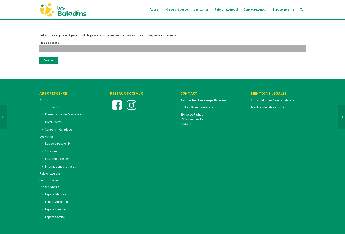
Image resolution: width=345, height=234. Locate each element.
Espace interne (49, 187)
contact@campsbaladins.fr (198, 107)
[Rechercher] (301, 9)
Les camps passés (57, 158)
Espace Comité (55, 217)
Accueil (44, 100)
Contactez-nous (50, 180)
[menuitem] (155, 9)
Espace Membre (56, 194)
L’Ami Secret (53, 121)
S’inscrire (51, 151)
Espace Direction (56, 209)
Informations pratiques (60, 166)
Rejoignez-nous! (50, 173)
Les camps (46, 136)
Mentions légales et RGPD (269, 107)
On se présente (49, 107)
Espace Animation (57, 201)
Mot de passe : (172, 46)
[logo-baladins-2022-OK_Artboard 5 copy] (64, 9)
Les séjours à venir (57, 143)
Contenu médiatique (58, 129)
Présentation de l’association (64, 114)
